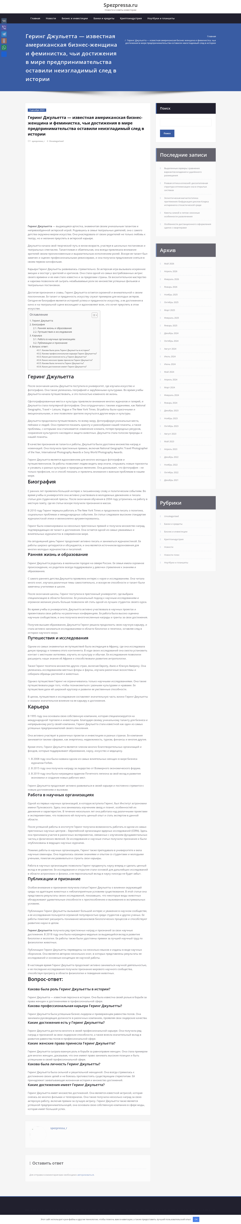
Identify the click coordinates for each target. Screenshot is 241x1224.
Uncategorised (59, 141)
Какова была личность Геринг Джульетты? (63, 363)
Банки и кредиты (104, 18)
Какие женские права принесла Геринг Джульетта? (67, 360)
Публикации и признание (52, 343)
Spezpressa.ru (121, 5)
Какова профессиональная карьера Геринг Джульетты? (69, 353)
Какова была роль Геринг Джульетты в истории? (66, 350)
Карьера (37, 335)
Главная (35, 18)
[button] (93, 316)
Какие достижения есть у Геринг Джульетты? (64, 357)
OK (196, 1219)
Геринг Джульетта (42, 321)
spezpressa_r (39, 141)
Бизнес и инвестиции (75, 18)
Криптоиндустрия (131, 18)
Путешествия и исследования (55, 332)
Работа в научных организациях (56, 339)
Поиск (165, 109)
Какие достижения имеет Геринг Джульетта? (64, 366)
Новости (51, 18)
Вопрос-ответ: (40, 346)
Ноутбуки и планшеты (161, 18)
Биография (38, 324)
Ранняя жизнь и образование (55, 328)
